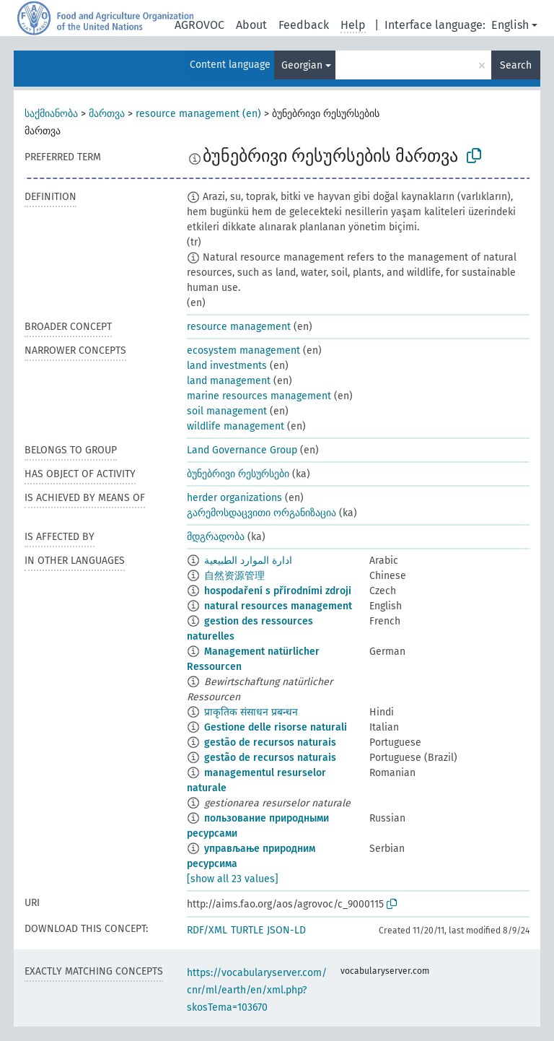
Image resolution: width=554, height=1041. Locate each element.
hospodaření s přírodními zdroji (277, 591)
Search (516, 65)
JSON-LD (286, 930)
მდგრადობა (216, 537)
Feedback (303, 25)
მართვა (107, 114)
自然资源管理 (234, 576)
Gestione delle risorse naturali (275, 727)
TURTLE (247, 930)
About (251, 25)
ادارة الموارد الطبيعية (248, 560)
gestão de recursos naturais (270, 742)
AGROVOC (199, 25)
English (510, 25)
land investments (227, 366)
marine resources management (259, 396)
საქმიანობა (51, 114)
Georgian (301, 65)
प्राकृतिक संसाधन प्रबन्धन (251, 712)
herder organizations (234, 498)
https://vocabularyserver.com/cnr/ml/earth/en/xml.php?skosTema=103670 (257, 990)
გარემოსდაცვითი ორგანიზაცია (261, 513)
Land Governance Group (242, 450)
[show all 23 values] (232, 879)
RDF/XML (207, 930)
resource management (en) (198, 114)
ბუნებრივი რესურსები (238, 474)
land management (229, 381)
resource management (239, 327)
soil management (227, 411)
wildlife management (235, 426)
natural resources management (278, 606)
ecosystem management (243, 350)
